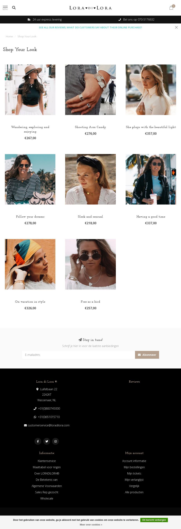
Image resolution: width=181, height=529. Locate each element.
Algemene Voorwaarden (47, 486)
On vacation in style (30, 301)
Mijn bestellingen (134, 467)
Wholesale (46, 498)
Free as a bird (90, 301)
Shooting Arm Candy (90, 127)
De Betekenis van (47, 479)
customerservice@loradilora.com (48, 425)
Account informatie (134, 461)
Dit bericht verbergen (154, 520)
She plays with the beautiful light (151, 127)
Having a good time (150, 216)
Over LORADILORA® (46, 473)
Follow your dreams (30, 216)
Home (9, 36)
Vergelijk (134, 486)
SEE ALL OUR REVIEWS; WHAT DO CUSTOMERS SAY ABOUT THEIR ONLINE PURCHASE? (90, 27)
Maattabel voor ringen (47, 467)
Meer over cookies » (91, 524)
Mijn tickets (134, 473)
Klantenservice (47, 461)
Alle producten (134, 492)
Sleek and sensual (90, 216)
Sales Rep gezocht (46, 492)
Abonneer (147, 355)
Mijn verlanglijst (134, 479)
